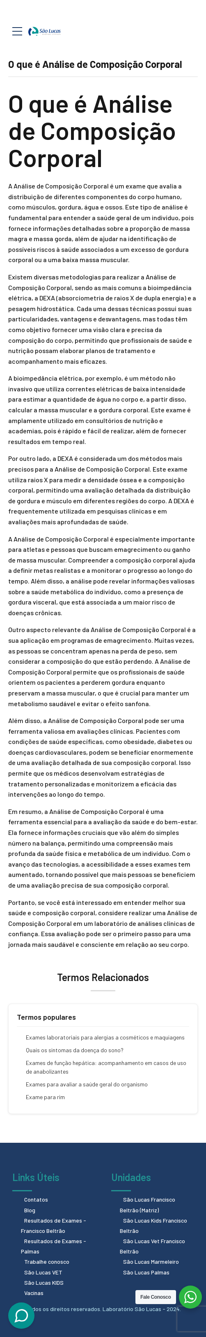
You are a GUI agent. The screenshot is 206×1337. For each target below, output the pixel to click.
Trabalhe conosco (46, 1261)
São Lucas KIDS (44, 1282)
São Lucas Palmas (146, 1272)
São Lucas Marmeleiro (151, 1261)
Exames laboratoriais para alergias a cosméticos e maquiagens (105, 1037)
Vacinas (33, 1292)
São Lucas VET (43, 1272)
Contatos (36, 1199)
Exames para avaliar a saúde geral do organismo (87, 1084)
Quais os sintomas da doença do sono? (75, 1049)
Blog (29, 1210)
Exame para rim (45, 1096)
